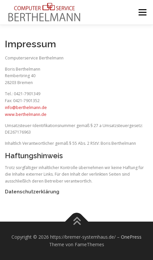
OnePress (131, 237)
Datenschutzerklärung (32, 191)
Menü (142, 12)
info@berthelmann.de (26, 107)
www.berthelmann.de (26, 114)
